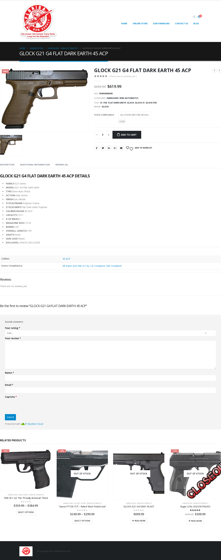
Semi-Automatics (128, 98)
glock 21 (140, 102)
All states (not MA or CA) (76, 265)
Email (121, 148)
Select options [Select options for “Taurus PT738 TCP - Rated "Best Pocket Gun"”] (82, 520)
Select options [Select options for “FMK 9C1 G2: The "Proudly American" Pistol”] (26, 512)
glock (130, 102)
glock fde (151, 102)
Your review (13, 338)
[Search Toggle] (194, 17)
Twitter (103, 148)
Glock (105, 106)
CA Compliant (97, 265)
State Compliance (104, 114)
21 (101, 102)
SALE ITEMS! (23, 495)
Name (9, 372)
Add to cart (129, 134)
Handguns (112, 98)
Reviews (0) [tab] (61, 164)
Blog (196, 23)
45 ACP (66, 258)
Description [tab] (7, 164)
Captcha (11, 396)
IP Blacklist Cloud (34, 423)
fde (105, 102)
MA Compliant (114, 265)
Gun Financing (161, 23)
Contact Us (181, 23)
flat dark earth (117, 102)
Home (124, 23)
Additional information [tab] (35, 164)
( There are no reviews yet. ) (123, 76)
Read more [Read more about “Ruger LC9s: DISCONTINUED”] (196, 521)
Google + (115, 148)
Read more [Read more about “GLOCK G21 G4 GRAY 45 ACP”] (140, 520)
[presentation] (30, 405)
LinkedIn (109, 148)
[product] (25, 469)
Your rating (12, 328)
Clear (122, 121)
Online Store (140, 23)
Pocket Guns (80, 503)
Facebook (96, 148)
